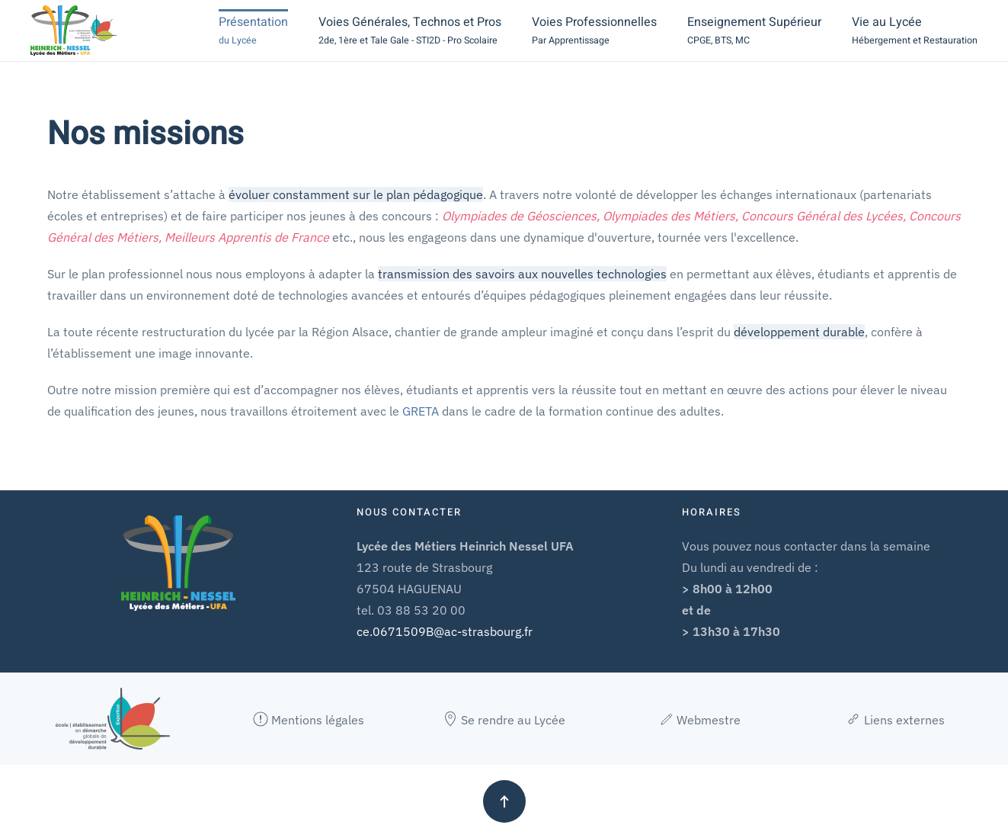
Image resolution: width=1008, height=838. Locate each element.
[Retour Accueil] (73, 30)
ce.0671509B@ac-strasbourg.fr (445, 631)
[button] (253, 30)
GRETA (420, 411)
